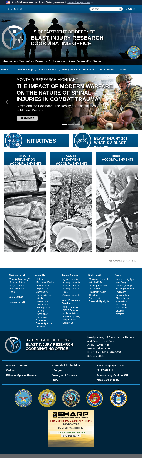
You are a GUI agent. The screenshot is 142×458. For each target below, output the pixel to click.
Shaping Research (125, 288)
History (39, 279)
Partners (40, 311)
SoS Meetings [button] (25, 69)
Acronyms (41, 320)
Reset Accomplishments (71, 293)
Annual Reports (70, 275)
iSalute (10, 370)
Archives (120, 314)
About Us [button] (6, 69)
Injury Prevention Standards (71, 302)
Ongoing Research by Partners (98, 287)
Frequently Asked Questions (44, 325)
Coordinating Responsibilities (43, 293)
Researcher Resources (42, 315)
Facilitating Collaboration (122, 293)
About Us (40, 275)
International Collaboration (42, 303)
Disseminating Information (122, 300)
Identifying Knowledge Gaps (124, 284)
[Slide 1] (64, 125)
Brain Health (94, 275)
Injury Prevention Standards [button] (78, 69)
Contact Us (14, 302)
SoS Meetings (16, 297)
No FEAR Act (105, 370)
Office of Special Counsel (21, 375)
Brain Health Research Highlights (99, 300)
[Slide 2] (71, 125)
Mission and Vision (45, 282)
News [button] (123, 69)
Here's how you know (78, 2)
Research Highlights (125, 279)
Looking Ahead (43, 307)
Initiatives (40, 298)
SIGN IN (130, 8)
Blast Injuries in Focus (16, 290)
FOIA (54, 379)
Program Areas (16, 285)
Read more (27, 118)
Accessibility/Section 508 (112, 375)
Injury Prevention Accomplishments (71, 281)
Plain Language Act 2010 (112, 365)
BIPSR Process (70, 307)
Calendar (120, 311)
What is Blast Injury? (19, 279)
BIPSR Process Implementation (70, 312)
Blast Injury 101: (17, 275)
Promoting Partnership (121, 306)
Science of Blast (17, 282)
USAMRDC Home (16, 365)
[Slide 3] (77, 125)
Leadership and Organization (43, 287)
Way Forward (69, 319)
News (118, 275)
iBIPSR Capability (71, 316)
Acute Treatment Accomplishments (71, 287)
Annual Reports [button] (48, 69)
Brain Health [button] (107, 69)
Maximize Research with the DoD (99, 281)
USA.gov (56, 370)
